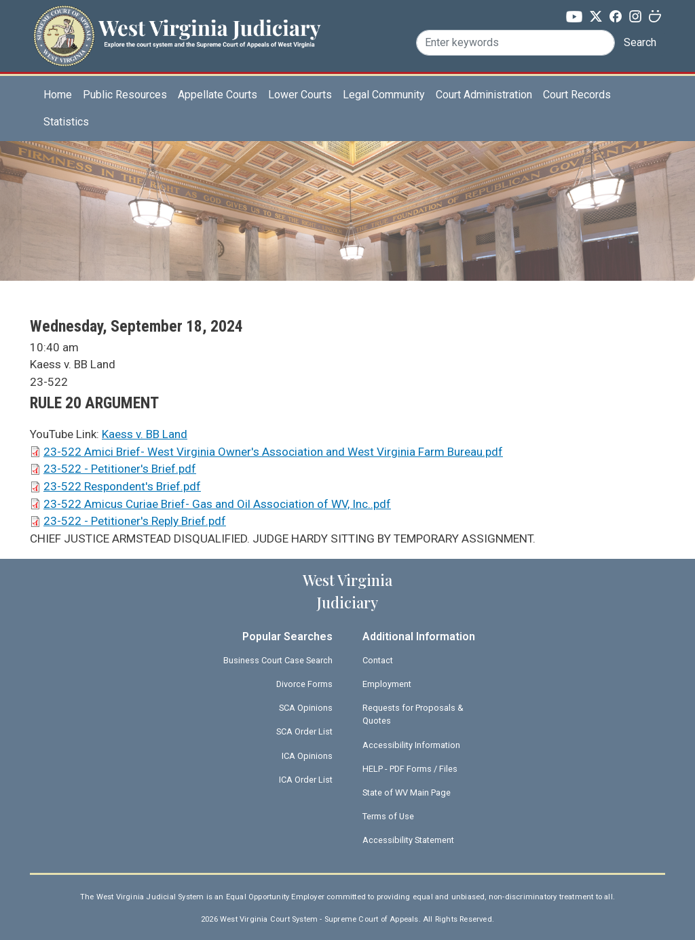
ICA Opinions (307, 756)
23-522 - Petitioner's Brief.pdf (119, 468)
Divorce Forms (304, 684)
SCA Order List (304, 731)
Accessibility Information (411, 745)
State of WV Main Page (406, 792)
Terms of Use (388, 816)
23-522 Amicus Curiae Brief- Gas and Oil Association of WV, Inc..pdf (217, 504)
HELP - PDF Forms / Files (409, 769)
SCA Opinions (306, 708)
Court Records (577, 94)
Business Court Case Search (278, 660)
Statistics (66, 121)
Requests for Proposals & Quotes (413, 714)
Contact (377, 660)
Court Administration (484, 94)
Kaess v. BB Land (144, 434)
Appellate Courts (217, 94)
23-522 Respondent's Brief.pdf (122, 486)
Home (57, 94)
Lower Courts (300, 94)
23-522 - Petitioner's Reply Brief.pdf (134, 521)
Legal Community (384, 94)
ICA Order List (306, 780)
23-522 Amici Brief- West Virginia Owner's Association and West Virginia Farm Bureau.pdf (273, 451)
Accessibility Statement (408, 840)
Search (640, 42)
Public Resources (125, 94)
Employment (386, 684)
